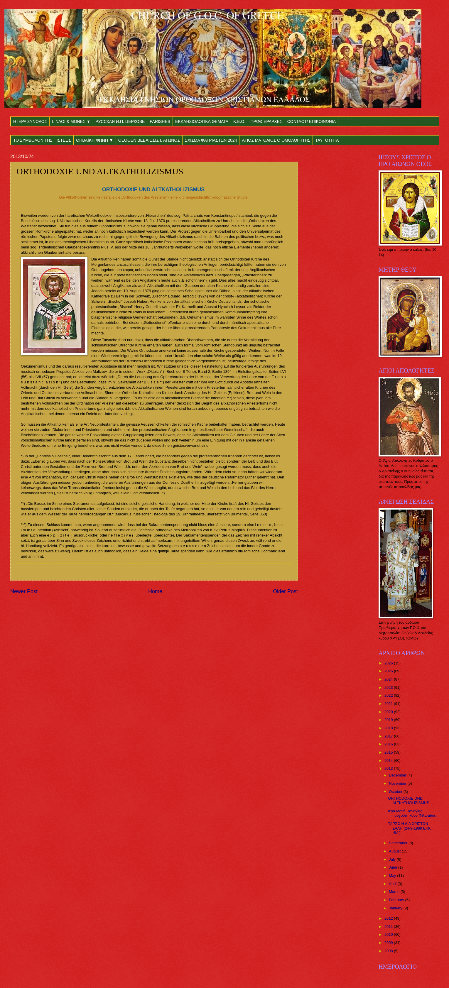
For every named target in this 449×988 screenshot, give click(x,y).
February (397, 900)
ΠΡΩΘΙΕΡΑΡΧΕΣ (266, 121)
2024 (389, 679)
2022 (389, 695)
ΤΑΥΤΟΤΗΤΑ (327, 140)
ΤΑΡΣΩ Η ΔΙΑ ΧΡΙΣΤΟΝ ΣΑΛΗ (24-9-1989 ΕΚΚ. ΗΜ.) (410, 828)
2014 (389, 760)
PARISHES (160, 121)
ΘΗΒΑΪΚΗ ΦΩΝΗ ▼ (94, 140)
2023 (389, 687)
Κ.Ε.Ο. (239, 121)
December (398, 775)
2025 (389, 671)
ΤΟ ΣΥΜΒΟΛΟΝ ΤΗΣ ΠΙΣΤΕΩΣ (42, 140)
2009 (389, 942)
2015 (389, 752)
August (395, 851)
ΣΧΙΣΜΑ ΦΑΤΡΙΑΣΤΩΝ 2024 (211, 140)
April (393, 884)
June (393, 867)
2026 (389, 663)
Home (155, 591)
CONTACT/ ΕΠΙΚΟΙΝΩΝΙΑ (311, 121)
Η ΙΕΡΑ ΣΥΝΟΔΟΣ (30, 121)
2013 (389, 768)
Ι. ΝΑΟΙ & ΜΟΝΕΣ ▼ (71, 121)
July (392, 859)
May (393, 875)
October (396, 791)
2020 (389, 712)
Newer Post (24, 591)
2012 (389, 918)
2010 (389, 934)
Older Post (285, 591)
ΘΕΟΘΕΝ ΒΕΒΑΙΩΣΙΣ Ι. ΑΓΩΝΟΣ (149, 140)
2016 (389, 744)
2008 (389, 951)
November (398, 783)
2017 (389, 736)
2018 (389, 728)
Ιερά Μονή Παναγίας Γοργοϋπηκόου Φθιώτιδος (412, 813)
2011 (389, 926)
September (399, 843)
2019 (389, 720)
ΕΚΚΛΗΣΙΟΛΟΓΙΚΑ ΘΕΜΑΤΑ (201, 121)
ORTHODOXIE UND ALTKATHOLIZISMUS (408, 800)
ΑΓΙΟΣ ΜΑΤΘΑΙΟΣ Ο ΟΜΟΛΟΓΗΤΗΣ (276, 140)
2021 (389, 703)
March (394, 891)
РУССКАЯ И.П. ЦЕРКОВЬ (120, 121)
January (396, 908)
